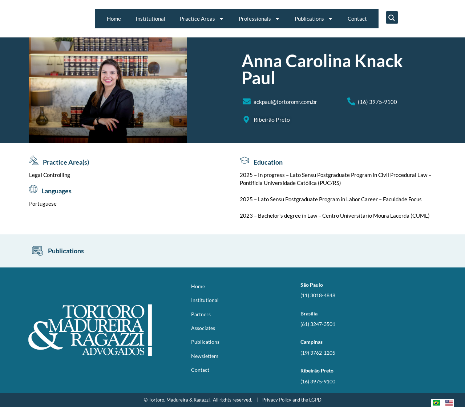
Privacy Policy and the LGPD (292, 400)
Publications (314, 18)
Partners (201, 314)
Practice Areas (202, 18)
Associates (203, 328)
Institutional (150, 18)
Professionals (259, 18)
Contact (357, 18)
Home (114, 18)
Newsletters (204, 356)
